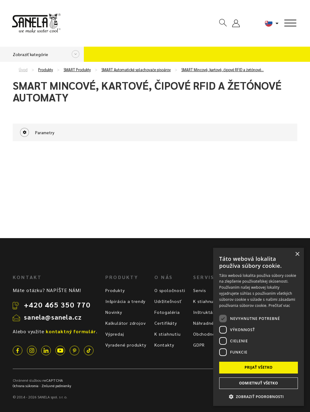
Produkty (45, 69)
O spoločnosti (169, 290)
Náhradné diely (209, 323)
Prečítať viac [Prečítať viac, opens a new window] (279, 305)
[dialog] (258, 327)
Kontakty (164, 344)
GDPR (199, 344)
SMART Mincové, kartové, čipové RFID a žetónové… (222, 69)
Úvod (23, 69)
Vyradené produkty (126, 344)
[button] (258, 396)
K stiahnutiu (167, 334)
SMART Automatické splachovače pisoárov (136, 69)
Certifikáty (165, 323)
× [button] (297, 254)
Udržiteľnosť (168, 301)
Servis (199, 290)
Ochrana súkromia (25, 386)
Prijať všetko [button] (259, 367)
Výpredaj (114, 334)
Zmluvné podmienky (56, 386)
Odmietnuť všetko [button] (258, 383)
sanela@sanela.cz (53, 317)
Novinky (113, 312)
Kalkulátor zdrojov (125, 323)
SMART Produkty (77, 69)
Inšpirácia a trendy (125, 301)
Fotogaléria (167, 312)
